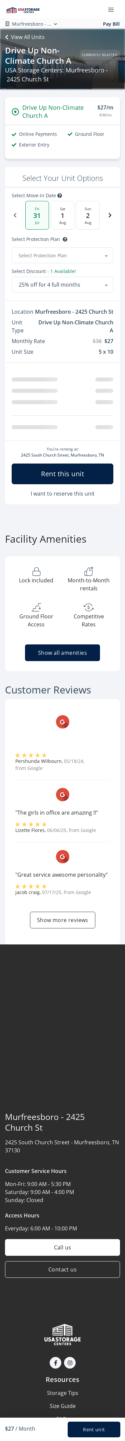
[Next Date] (110, 215)
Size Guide (63, 1406)
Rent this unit (62, 473)
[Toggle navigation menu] (114, 9)
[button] (55, 1363)
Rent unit (94, 1429)
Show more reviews (62, 920)
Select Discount (44, 271)
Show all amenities (62, 652)
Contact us (62, 1269)
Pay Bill (111, 24)
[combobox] (62, 255)
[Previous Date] (15, 215)
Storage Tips (62, 1393)
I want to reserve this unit (63, 493)
